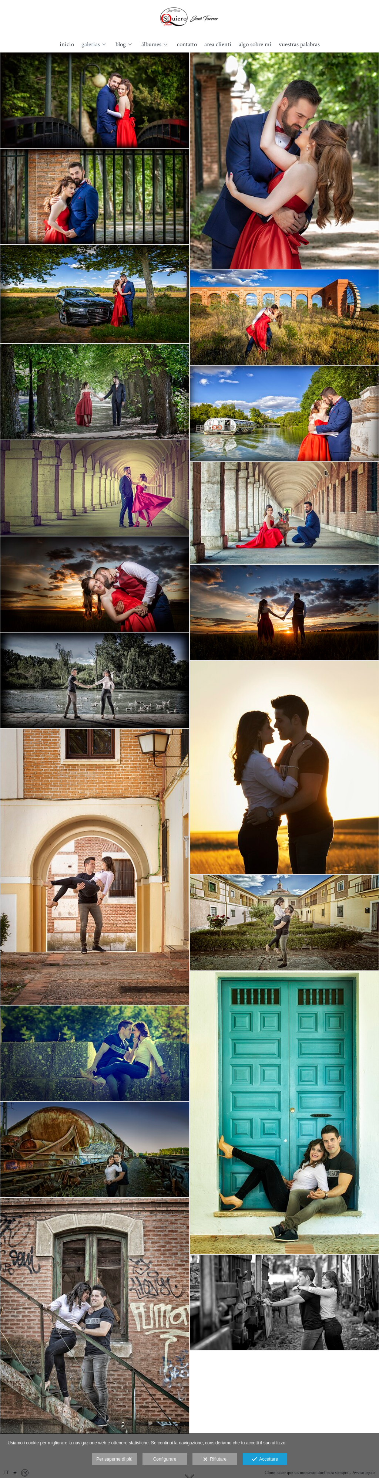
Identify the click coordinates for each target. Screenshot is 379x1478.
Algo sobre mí (255, 44)
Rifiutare (215, 1459)
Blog (120, 44)
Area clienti (217, 44)
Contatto (187, 44)
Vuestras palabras (299, 44)
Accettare (265, 1459)
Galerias (90, 44)
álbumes (151, 44)
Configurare (165, 1459)
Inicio (67, 44)
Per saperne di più (114, 1459)
